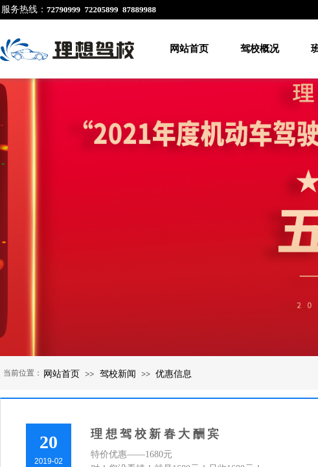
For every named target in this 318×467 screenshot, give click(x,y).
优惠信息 (173, 373)
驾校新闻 (118, 373)
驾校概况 (259, 48)
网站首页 (189, 48)
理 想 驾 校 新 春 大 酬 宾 (155, 433)
